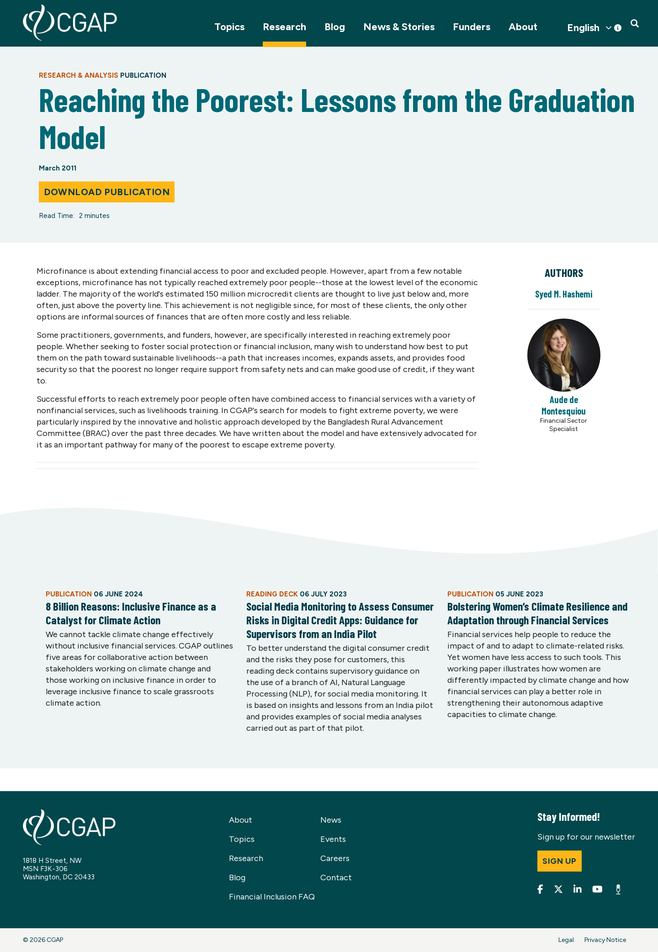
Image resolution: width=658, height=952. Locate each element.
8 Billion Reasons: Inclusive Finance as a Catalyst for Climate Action (131, 613)
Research (284, 27)
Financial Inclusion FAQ (272, 897)
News (330, 820)
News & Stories (399, 27)
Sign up (559, 861)
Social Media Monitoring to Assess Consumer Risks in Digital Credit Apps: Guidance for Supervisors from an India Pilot (340, 619)
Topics (229, 27)
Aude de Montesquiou (563, 405)
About (523, 27)
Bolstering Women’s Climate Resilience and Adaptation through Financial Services (537, 613)
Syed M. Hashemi (563, 293)
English (583, 28)
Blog (334, 27)
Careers (335, 858)
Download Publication (107, 191)
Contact (336, 877)
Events (333, 839)
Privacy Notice (605, 940)
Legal (566, 940)
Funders (471, 27)
